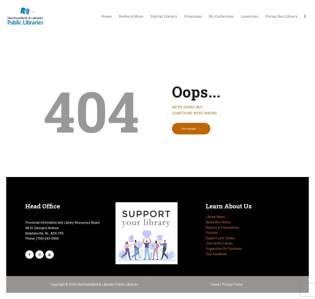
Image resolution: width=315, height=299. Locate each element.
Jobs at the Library (219, 243)
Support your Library (220, 238)
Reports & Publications (222, 228)
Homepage (189, 128)
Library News (215, 217)
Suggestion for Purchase (224, 249)
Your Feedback (216, 254)
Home (215, 284)
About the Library (218, 222)
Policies (212, 233)
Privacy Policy (232, 284)
